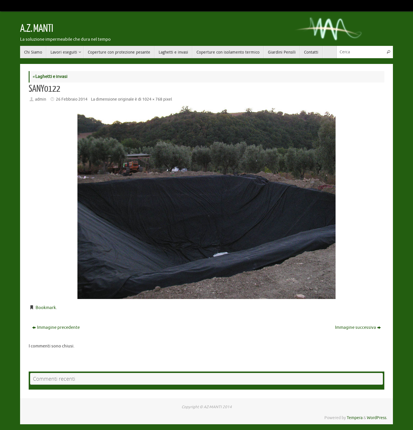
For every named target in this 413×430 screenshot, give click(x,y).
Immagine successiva (358, 327)
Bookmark (46, 307)
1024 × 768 (152, 99)
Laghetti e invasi (49, 76)
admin (40, 99)
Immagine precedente (56, 327)
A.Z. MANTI (36, 28)
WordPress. (377, 417)
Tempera (355, 417)
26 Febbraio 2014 (71, 99)
